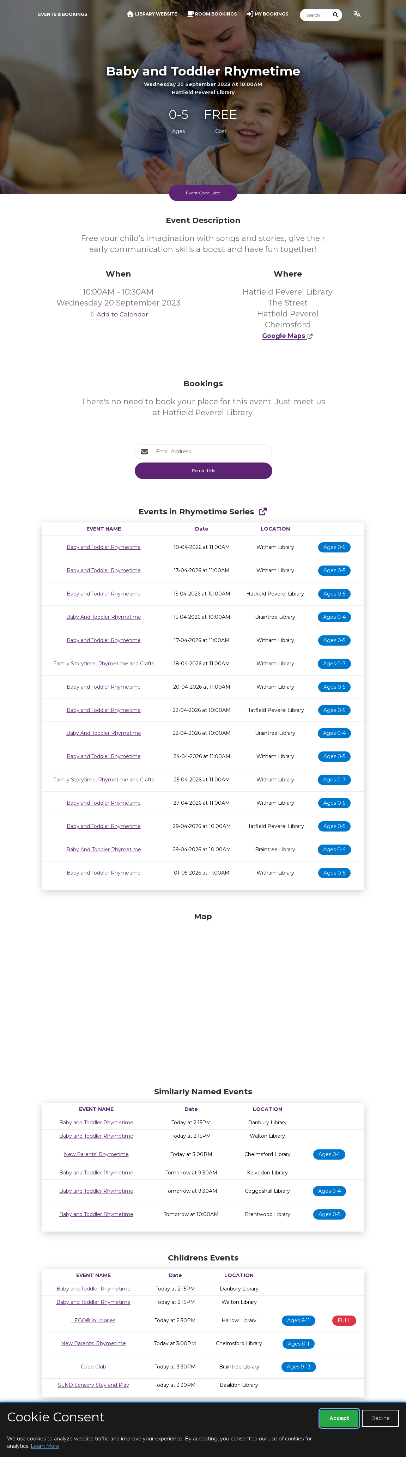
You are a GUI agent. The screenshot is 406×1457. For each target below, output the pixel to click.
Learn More (45, 1446)
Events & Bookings (62, 14)
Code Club (93, 1367)
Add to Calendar (118, 314)
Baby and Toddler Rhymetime (104, 547)
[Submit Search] (335, 15)
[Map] (203, 997)
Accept (339, 1418)
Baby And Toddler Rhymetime (103, 617)
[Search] (314, 15)
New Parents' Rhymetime (96, 1154)
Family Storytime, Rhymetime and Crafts (103, 663)
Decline (380, 1418)
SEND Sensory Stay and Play (93, 1385)
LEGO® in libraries (93, 1320)
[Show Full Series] (262, 511)
